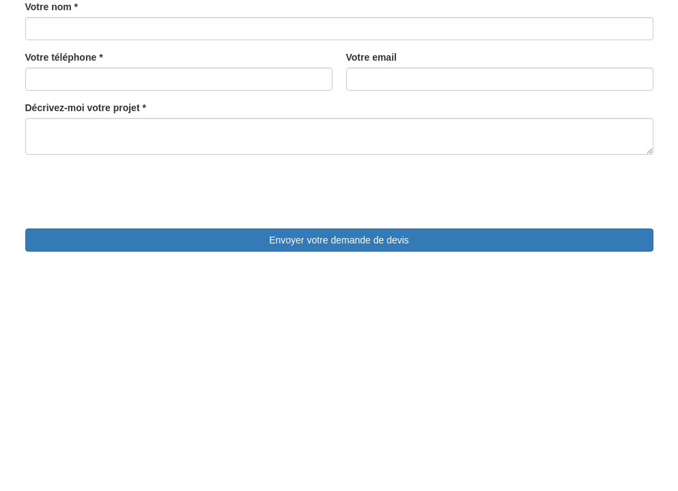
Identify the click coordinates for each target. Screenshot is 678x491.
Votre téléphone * (64, 57)
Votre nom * (52, 6)
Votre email (371, 57)
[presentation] (129, 191)
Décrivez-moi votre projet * (85, 107)
